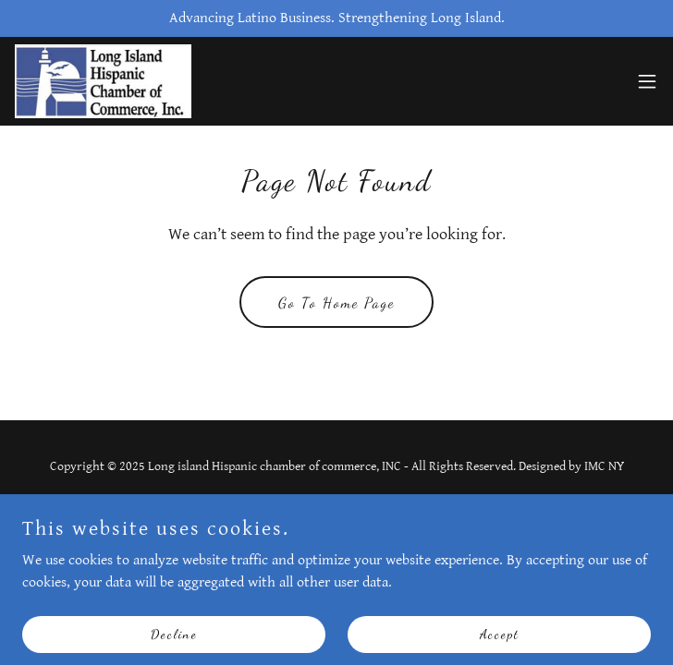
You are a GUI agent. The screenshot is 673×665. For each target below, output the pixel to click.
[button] (647, 81)
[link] (103, 81)
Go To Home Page (336, 302)
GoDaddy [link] (369, 508)
